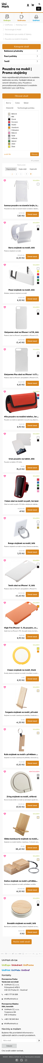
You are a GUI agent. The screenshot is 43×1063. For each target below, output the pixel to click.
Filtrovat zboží (21, 96)
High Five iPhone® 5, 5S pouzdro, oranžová (23, 627)
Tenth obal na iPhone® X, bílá (21, 585)
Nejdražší (33, 169)
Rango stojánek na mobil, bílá (21, 543)
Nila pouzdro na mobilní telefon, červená (22, 416)
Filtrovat (34, 154)
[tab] (8, 103)
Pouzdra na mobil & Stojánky (16, 39)
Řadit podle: (21, 165)
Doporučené (10, 169)
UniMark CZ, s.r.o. (19, 1057)
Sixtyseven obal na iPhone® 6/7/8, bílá (21, 332)
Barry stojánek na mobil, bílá (21, 247)
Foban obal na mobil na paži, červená (21, 501)
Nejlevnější (22, 169)
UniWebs (15, 970)
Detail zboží (32, 214)
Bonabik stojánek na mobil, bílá (21, 923)
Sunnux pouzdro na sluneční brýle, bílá (21, 205)
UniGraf (25, 970)
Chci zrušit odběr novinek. (13, 1051)
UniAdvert (16, 965)
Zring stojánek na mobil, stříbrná (21, 796)
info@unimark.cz (11, 999)
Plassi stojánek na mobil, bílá (21, 290)
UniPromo (9, 25)
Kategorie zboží (21, 46)
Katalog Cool (21, 25)
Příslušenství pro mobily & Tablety (18, 34)
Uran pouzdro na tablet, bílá (21, 459)
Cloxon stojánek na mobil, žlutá (21, 670)
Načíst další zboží (21, 941)
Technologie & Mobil (13, 30)
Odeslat (9, 1046)
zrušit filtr (7, 154)
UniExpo (6, 965)
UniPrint (6, 970)
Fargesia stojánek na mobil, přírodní (21, 712)
